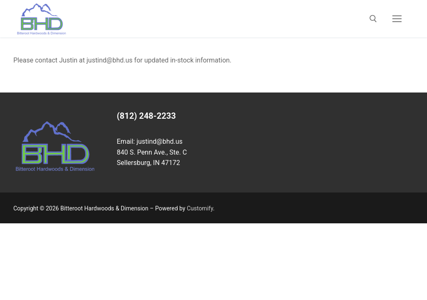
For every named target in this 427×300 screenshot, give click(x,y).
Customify (200, 208)
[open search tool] (373, 18)
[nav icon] (397, 19)
